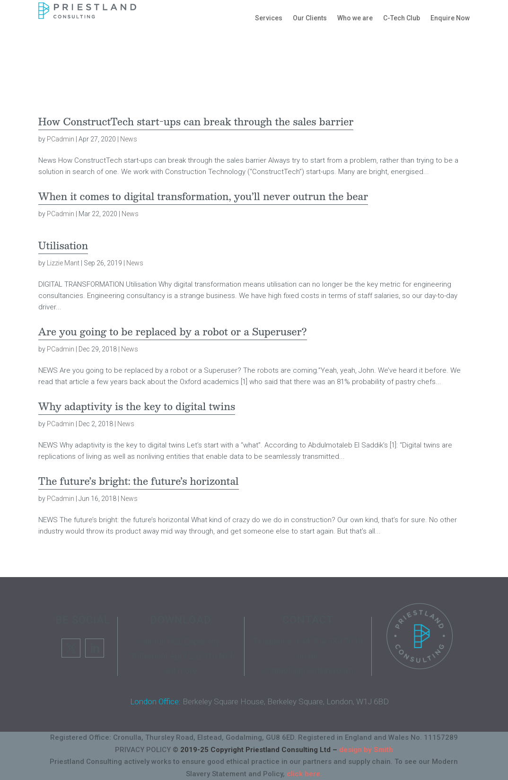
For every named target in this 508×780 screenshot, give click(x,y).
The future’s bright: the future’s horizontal (138, 481)
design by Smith (366, 749)
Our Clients (310, 17)
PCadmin (60, 139)
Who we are (355, 17)
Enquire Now (450, 17)
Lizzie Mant (63, 263)
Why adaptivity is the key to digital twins (137, 406)
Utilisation (63, 245)
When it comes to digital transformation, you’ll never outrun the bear (203, 196)
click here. (304, 774)
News (128, 139)
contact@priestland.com (308, 670)
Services (268, 17)
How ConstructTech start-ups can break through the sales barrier (196, 122)
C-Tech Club (401, 17)
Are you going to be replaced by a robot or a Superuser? (172, 332)
